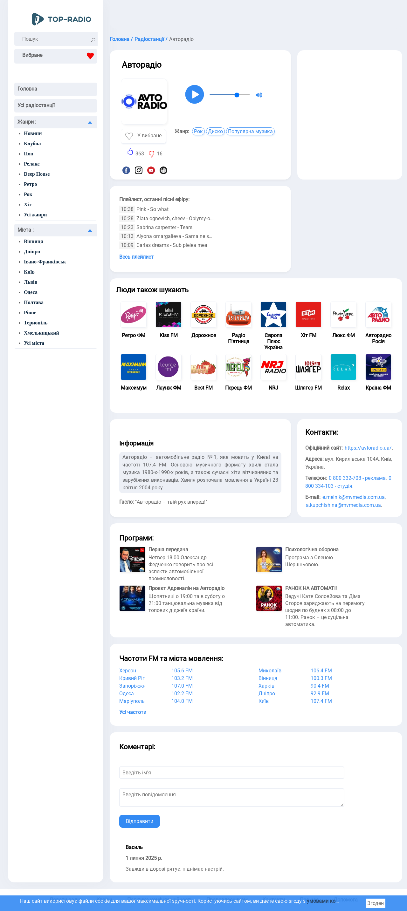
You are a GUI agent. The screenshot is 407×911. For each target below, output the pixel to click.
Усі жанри (35, 214)
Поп (28, 153)
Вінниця (33, 241)
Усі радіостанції (36, 105)
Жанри (26, 122)
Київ (29, 272)
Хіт (27, 204)
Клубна (32, 143)
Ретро (30, 184)
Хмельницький (41, 333)
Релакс (32, 164)
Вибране (59, 56)
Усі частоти (132, 712)
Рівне (30, 312)
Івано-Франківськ (45, 261)
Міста (25, 230)
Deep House (37, 174)
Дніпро (32, 251)
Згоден (375, 903)
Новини (33, 133)
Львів (30, 282)
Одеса (31, 292)
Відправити (139, 821)
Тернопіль (35, 322)
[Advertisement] (256, 16)
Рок (28, 194)
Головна (27, 89)
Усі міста (34, 343)
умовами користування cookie (343, 901)
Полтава (34, 302)
